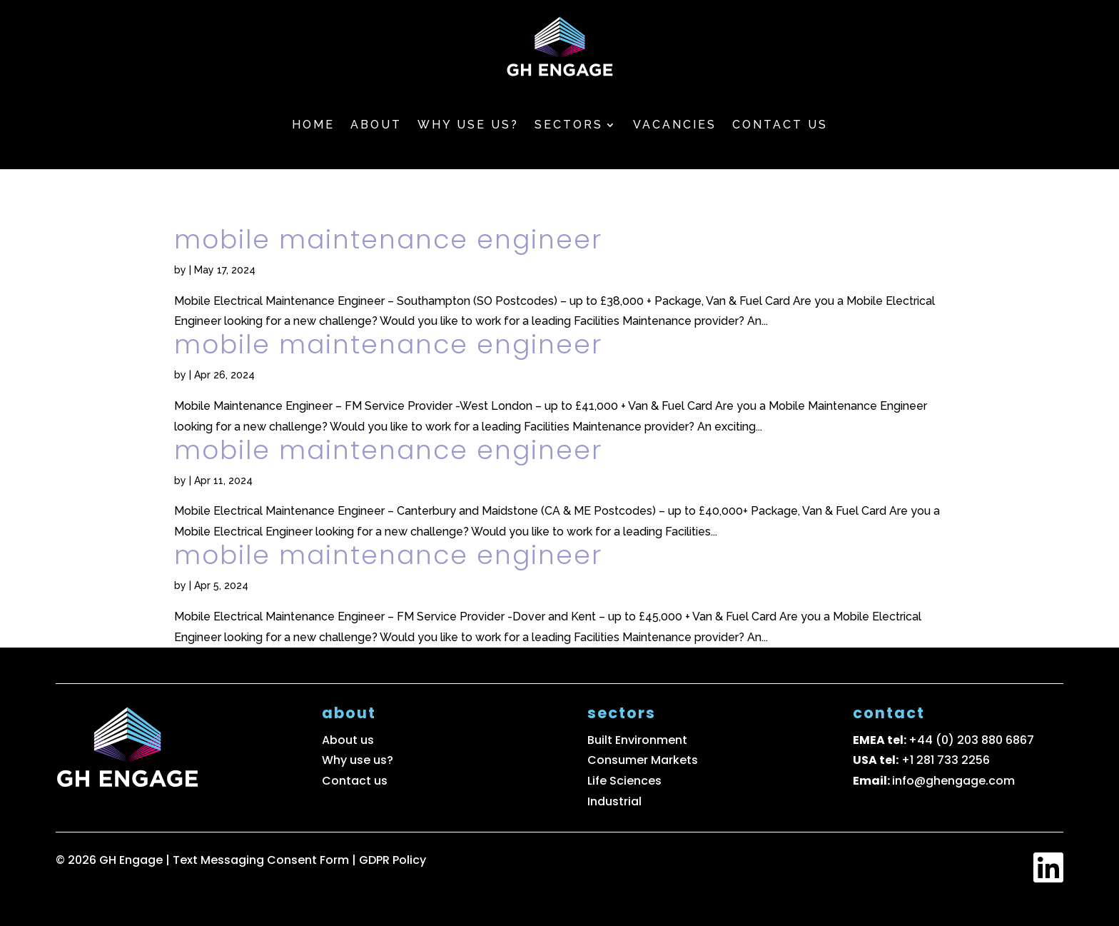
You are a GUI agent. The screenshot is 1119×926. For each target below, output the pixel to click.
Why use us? (468, 124)
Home (313, 124)
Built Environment (637, 740)
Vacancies (675, 124)
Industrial (614, 801)
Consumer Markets (642, 760)
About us (348, 740)
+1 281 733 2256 (945, 760)
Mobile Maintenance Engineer (388, 239)
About (376, 124)
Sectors (569, 124)
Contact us (780, 124)
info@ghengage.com (953, 780)
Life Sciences (624, 780)
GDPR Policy (392, 860)
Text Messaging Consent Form (262, 860)
